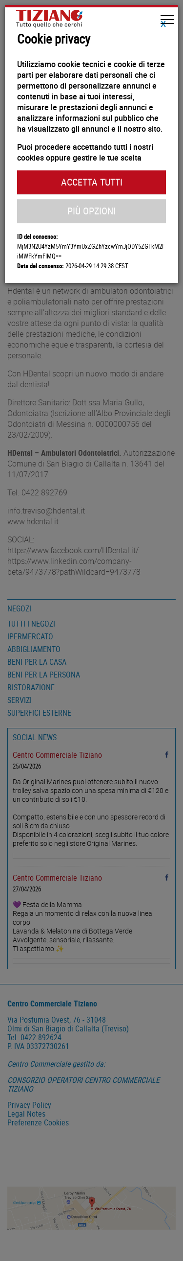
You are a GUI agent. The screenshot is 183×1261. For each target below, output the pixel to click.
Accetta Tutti (91, 181)
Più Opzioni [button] (91, 210)
